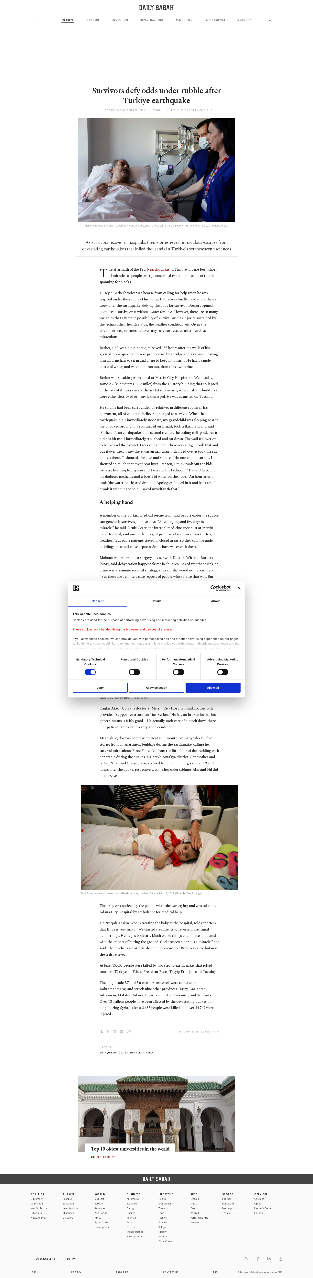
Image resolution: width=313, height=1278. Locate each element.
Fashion (162, 1217)
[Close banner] (239, 588)
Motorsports (229, 1208)
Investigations (152, 20)
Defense (131, 1227)
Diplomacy (37, 1199)
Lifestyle (165, 1194)
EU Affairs (36, 1213)
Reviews (194, 1222)
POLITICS (37, 1194)
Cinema (194, 1199)
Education (120, 20)
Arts (194, 1194)
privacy (76, 1272)
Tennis (226, 1213)
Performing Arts (199, 1217)
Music (193, 1203)
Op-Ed (257, 1203)
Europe (99, 1203)
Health (162, 1199)
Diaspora (244, 20)
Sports (227, 1194)
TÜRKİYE (67, 20)
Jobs (34, 1272)
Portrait (194, 1213)
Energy (130, 1208)
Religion (162, 1227)
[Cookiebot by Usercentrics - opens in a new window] (213, 588)
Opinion (260, 1194)
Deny (100, 687)
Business (134, 1194)
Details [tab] (156, 601)
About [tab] (215, 601)
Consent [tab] (98, 601)
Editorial (259, 1213)
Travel (161, 1208)
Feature (162, 1236)
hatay (149, 1052)
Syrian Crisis (101, 1222)
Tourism (131, 1217)
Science (162, 1222)
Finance (131, 1213)
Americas (100, 1208)
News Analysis (39, 1217)
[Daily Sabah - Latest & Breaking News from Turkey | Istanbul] (156, 7)
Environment (165, 1203)
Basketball (228, 1203)
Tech (129, 1222)
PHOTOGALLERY (106, 1157)
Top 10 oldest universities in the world (131, 1149)
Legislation (37, 1203)
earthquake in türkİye (113, 1052)
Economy (132, 1203)
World (100, 1194)
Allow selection (156, 687)
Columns (259, 1199)
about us (122, 1272)
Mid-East (99, 1199)
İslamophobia (102, 1227)
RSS (215, 1272)
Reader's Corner (263, 1208)
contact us (170, 1272)
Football (227, 1199)
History (162, 1231)
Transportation (135, 1231)
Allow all (213, 687)
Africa (98, 1217)
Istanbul (93, 20)
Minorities (184, 20)
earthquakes (160, 269)
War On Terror (39, 1208)
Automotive (133, 1199)
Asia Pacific (101, 1213)
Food (161, 1213)
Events (194, 1208)
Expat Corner (215, 20)
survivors (136, 1052)
